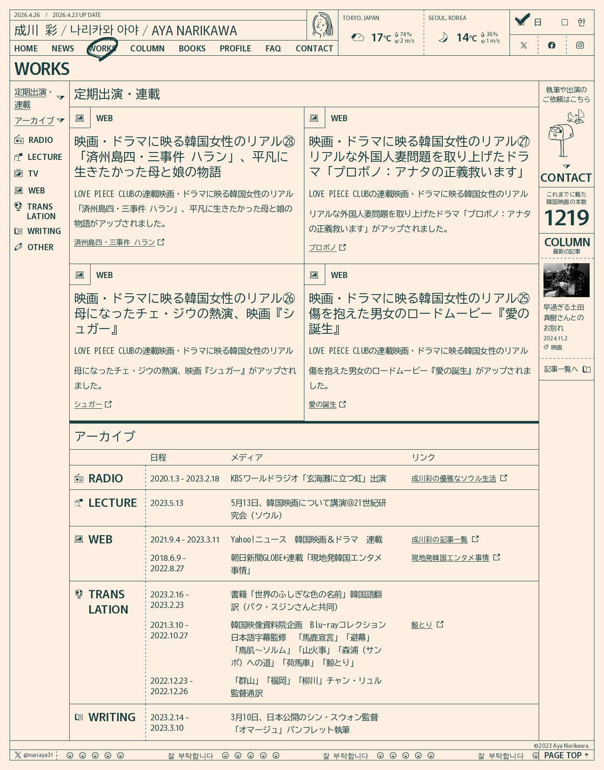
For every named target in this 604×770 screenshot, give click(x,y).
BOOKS (192, 48)
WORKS (102, 48)
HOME (26, 48)
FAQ (274, 48)
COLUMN (147, 48)
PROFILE (235, 48)
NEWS (63, 48)
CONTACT (315, 48)
